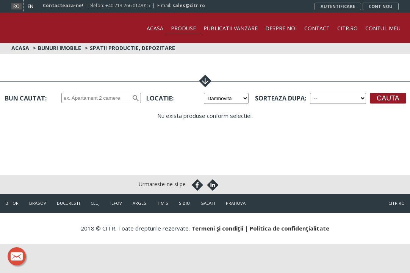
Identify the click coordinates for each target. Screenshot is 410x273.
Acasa (155, 28)
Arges (139, 203)
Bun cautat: (26, 98)
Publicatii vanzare (230, 28)
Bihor (12, 203)
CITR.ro (347, 28)
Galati (207, 203)
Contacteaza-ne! (63, 5)
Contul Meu (383, 28)
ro (16, 6)
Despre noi (281, 28)
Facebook (197, 185)
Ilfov (116, 203)
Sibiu (184, 203)
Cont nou (381, 6)
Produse (183, 28)
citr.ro (396, 203)
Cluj (95, 203)
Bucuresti (68, 203)
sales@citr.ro (188, 5)
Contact (317, 28)
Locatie (159, 98)
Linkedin (212, 185)
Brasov (37, 203)
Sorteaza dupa (280, 98)
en (30, 6)
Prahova (236, 203)
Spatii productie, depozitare (132, 48)
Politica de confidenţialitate (289, 228)
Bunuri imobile (59, 48)
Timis (162, 203)
